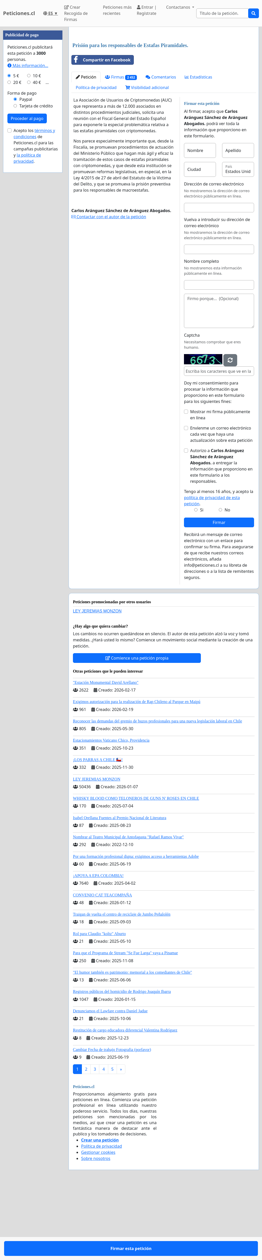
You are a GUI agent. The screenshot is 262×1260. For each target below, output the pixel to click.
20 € (17, 236)
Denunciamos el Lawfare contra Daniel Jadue (110, 1082)
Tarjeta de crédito (36, 259)
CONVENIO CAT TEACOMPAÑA (102, 967)
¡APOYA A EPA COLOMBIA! (98, 947)
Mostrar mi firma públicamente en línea (220, 486)
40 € (37, 236)
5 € (16, 229)
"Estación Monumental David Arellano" (105, 754)
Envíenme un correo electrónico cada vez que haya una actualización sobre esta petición (221, 506)
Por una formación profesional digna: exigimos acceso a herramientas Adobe (136, 928)
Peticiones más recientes (117, 10)
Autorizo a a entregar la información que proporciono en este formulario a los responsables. (221, 537)
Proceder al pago (27, 272)
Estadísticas (198, 148)
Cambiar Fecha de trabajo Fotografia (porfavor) (112, 1121)
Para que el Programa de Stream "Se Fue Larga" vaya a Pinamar (125, 1024)
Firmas (121, 149)
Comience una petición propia (137, 729)
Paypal (25, 253)
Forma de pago (22, 246)
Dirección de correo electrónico (214, 255)
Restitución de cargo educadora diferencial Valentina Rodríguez (125, 1102)
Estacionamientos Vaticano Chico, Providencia (111, 812)
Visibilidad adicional (147, 159)
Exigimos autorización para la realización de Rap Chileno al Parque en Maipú (136, 773)
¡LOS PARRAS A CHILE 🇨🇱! (98, 831)
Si (201, 581)
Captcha (192, 407)
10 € (37, 229)
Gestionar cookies (98, 1224)
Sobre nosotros (95, 1230)
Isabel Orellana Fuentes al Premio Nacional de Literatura (119, 889)
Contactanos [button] (178, 7)
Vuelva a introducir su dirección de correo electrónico (217, 294)
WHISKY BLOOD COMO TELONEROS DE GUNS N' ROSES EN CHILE (136, 870)
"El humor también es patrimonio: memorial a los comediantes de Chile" (132, 1044)
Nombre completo (201, 333)
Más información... (27, 219)
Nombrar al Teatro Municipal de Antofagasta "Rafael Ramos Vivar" (128, 908)
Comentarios (161, 148)
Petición (86, 148)
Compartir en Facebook (101, 131)
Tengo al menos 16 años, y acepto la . (218, 569)
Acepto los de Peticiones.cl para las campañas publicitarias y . (36, 299)
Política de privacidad (96, 159)
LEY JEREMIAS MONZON (97, 683)
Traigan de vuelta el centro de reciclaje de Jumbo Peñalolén (121, 986)
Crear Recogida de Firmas (76, 13)
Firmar (219, 594)
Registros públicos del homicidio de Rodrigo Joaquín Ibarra (122, 1063)
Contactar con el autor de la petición (108, 288)
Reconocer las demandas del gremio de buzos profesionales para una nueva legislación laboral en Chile (157, 793)
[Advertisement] (163, 71)
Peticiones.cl (19, 13)
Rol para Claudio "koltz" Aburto (99, 1005)
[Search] (222, 13)
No (227, 581)
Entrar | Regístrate (147, 10)
